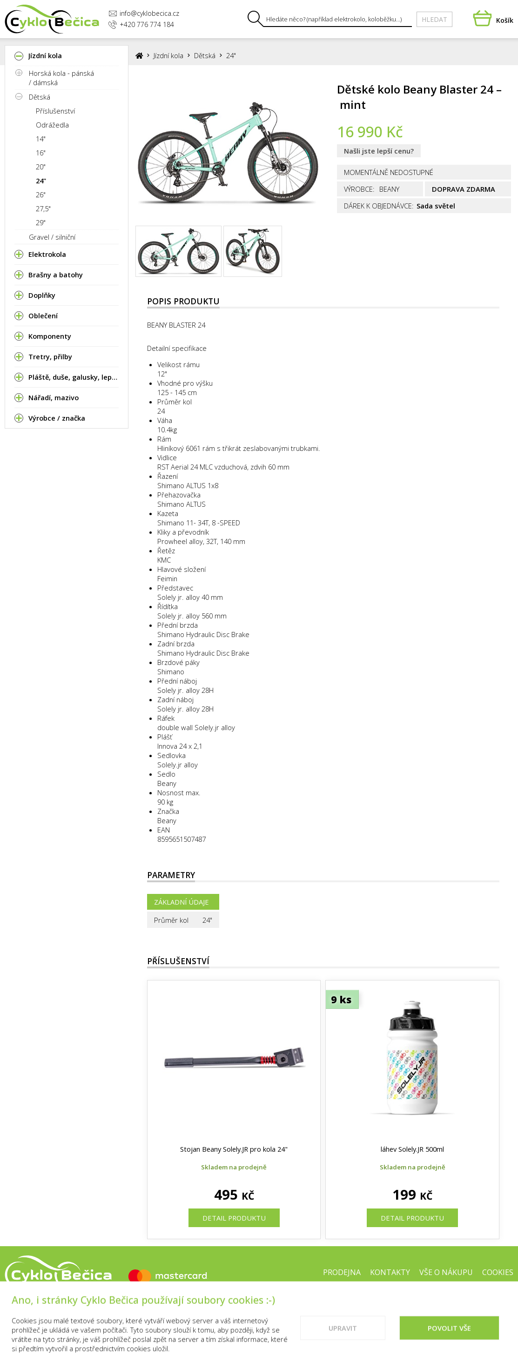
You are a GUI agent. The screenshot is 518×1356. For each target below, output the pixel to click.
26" (41, 194)
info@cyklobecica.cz (143, 13)
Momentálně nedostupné (388, 172)
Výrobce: (359, 189)
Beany (166, 820)
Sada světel (436, 205)
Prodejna (342, 1272)
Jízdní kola (168, 55)
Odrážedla (52, 124)
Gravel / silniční (52, 237)
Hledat (434, 19)
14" (41, 138)
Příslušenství (55, 110)
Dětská (39, 96)
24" (41, 180)
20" (41, 166)
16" (41, 152)
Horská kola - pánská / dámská (61, 77)
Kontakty (390, 1272)
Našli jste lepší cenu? (379, 150)
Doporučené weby (416, 1302)
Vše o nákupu (446, 1272)
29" (41, 222)
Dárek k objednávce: (379, 205)
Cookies (497, 1272)
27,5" (43, 208)
